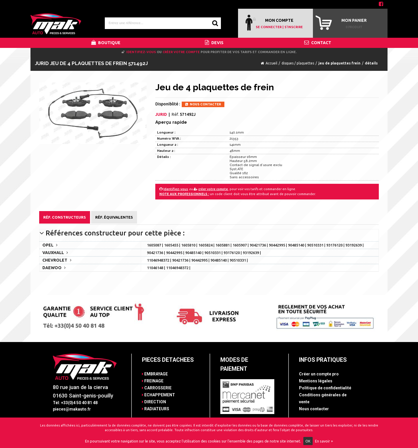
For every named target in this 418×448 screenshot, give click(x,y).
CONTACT (317, 42)
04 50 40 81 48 (361, 4)
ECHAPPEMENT (158, 395)
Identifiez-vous (141, 52)
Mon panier (354, 20)
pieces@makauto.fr (72, 409)
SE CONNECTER (269, 27)
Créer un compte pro (319, 374)
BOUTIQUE (105, 42)
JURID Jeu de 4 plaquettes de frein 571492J (91, 63)
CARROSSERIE (157, 388)
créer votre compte (181, 52)
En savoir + (324, 441)
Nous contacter (314, 408)
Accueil (271, 63)
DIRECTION (154, 402)
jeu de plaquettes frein (339, 63)
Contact (45, 4)
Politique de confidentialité (325, 388)
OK (308, 441)
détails (371, 63)
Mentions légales (315, 381)
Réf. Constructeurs (64, 217)
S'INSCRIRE (293, 27)
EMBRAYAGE (155, 374)
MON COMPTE (279, 20)
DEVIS (214, 42)
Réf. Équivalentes (114, 217)
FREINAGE (152, 381)
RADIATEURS (155, 408)
